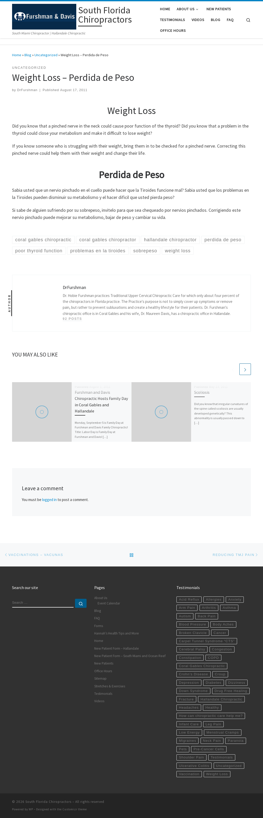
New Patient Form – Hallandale (116, 648)
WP (31, 809)
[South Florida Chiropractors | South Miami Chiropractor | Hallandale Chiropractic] (44, 16)
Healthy (212, 707)
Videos (99, 701)
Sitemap (100, 678)
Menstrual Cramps (222, 732)
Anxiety (234, 599)
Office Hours (103, 671)
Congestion (222, 649)
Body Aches (223, 624)
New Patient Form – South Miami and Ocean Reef (130, 656)
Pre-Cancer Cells (209, 749)
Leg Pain (213, 724)
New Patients (103, 663)
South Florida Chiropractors (48, 802)
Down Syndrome (193, 691)
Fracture (186, 699)
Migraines (187, 741)
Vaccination (189, 774)
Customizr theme (74, 809)
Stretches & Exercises (109, 686)
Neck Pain (212, 741)
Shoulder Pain (191, 757)
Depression (189, 683)
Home (16, 55)
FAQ (97, 618)
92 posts (72, 319)
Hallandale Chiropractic (221, 699)
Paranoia (236, 741)
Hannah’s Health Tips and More (116, 633)
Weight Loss (217, 774)
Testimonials (103, 693)
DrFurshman (27, 90)
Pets (183, 749)
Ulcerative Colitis (194, 766)
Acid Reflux (189, 599)
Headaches (189, 707)
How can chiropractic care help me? (211, 716)
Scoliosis (202, 392)
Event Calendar (109, 603)
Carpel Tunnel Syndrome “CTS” (206, 641)
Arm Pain (187, 608)
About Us (100, 598)
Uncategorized (46, 55)
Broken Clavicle (193, 633)
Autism (185, 616)
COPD (213, 658)
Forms (98, 626)
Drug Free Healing (230, 691)
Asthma (229, 608)
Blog (27, 55)
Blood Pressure (192, 624)
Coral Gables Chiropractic (202, 666)
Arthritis (209, 608)
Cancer (219, 633)
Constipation (190, 658)
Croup (220, 674)
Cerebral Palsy (192, 649)
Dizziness (236, 683)
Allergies (214, 599)
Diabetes (213, 683)
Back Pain (207, 616)
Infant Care (189, 724)
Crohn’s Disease (193, 674)
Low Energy (189, 732)
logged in (49, 499)
